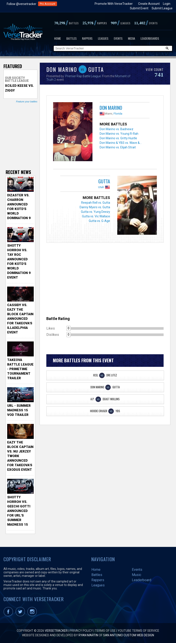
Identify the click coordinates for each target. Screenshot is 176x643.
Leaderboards (150, 38)
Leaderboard (141, 580)
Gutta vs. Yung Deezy (95, 211)
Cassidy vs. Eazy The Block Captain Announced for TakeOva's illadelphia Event (20, 318)
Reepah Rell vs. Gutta (95, 202)
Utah (101, 187)
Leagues (103, 38)
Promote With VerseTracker (114, 3)
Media (131, 38)
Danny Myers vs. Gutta (95, 207)
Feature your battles (26, 101)
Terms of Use (105, 630)
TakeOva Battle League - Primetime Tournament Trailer (20, 369)
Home (57, 38)
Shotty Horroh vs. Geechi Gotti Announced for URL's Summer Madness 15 (18, 511)
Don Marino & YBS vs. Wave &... (121, 142)
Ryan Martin (88, 635)
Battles (71, 38)
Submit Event (139, 8)
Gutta (104, 181)
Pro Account (47, 3)
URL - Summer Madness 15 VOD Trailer (19, 410)
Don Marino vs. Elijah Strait (118, 147)
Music (136, 575)
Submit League (162, 8)
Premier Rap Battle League (83, 76)
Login (166, 3)
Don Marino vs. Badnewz (116, 129)
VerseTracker (56, 630)
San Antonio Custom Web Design (128, 635)
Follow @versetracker (21, 4)
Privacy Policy (81, 630)
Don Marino (111, 107)
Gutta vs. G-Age (99, 221)
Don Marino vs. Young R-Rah (119, 133)
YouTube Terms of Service (138, 630)
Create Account (149, 3)
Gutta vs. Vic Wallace (96, 216)
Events (118, 38)
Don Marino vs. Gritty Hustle (118, 138)
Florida (118, 113)
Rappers (87, 38)
